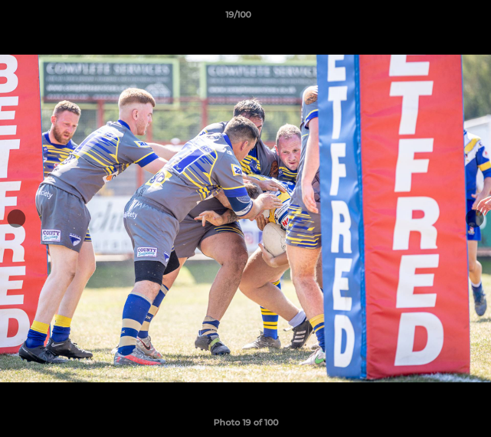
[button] (440, 17)
